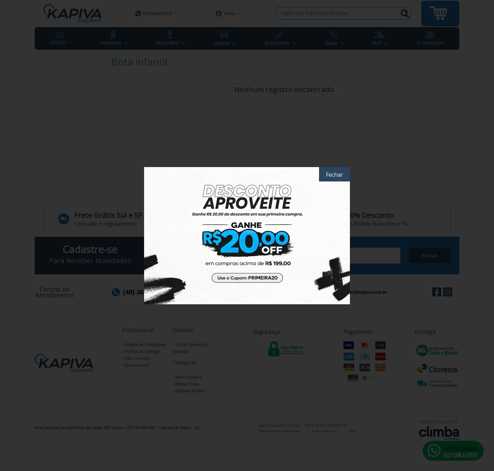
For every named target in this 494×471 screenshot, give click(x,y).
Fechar (334, 174)
